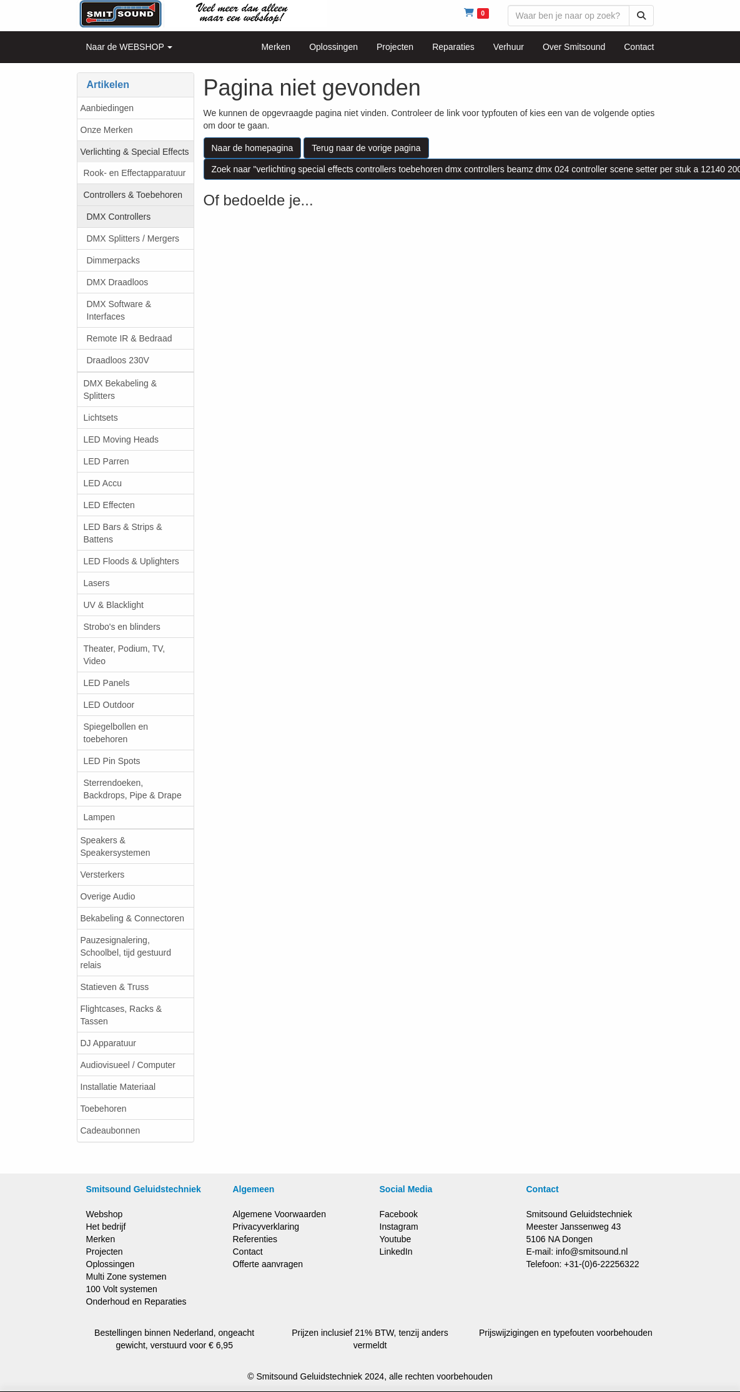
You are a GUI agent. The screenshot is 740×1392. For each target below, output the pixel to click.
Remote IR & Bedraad (129, 338)
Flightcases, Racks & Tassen (121, 1015)
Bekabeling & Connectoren (133, 918)
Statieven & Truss (115, 987)
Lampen (100, 817)
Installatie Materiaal (118, 1087)
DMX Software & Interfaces (119, 310)
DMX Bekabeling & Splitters (120, 389)
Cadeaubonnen (111, 1130)
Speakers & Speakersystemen (115, 846)
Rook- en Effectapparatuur (135, 173)
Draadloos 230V (118, 360)
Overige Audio (108, 896)
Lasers (97, 583)
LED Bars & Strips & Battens (123, 533)
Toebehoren (104, 1109)
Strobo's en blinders (122, 627)
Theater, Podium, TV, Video (124, 655)
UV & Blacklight (114, 605)
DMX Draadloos (118, 282)
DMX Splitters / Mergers (133, 238)
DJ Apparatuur (109, 1043)
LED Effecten (109, 505)
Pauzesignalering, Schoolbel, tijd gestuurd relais (126, 952)
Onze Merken (107, 130)
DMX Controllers (119, 217)
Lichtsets (101, 418)
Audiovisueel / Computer (128, 1065)
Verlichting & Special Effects (135, 152)
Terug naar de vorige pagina (366, 148)
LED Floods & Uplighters (131, 561)
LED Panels (107, 683)
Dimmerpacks (114, 260)
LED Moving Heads (121, 439)
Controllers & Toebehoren (133, 195)
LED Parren (106, 461)
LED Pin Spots (112, 761)
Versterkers (103, 875)
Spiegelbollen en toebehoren (116, 733)
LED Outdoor (109, 705)
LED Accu (103, 483)
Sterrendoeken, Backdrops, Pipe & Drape (133, 789)
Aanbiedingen (107, 108)
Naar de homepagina (253, 148)
